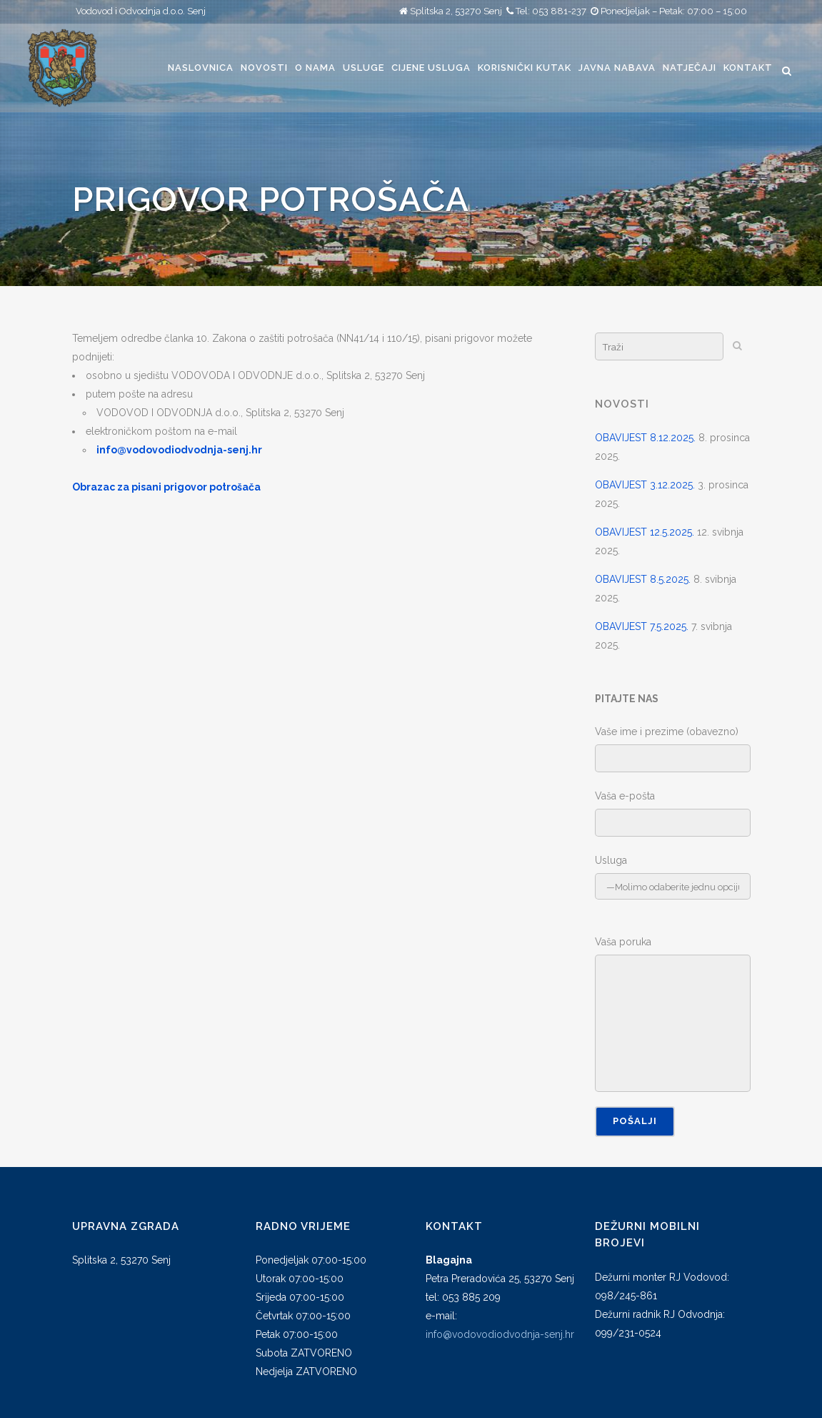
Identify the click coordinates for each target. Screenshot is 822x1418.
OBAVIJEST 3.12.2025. (645, 485)
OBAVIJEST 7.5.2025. (641, 626)
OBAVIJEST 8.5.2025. (643, 579)
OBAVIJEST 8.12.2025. (645, 437)
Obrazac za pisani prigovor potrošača (166, 487)
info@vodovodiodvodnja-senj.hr (500, 1334)
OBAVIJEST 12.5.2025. (644, 532)
